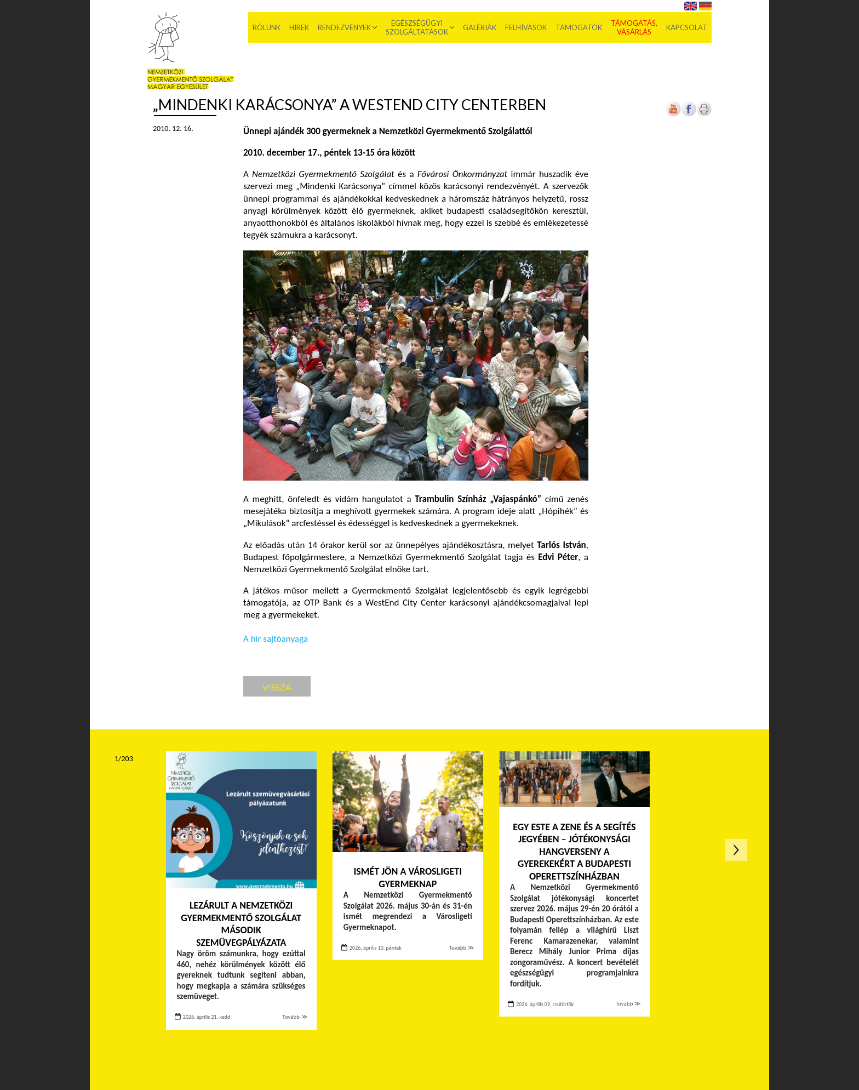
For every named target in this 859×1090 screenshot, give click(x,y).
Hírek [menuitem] (299, 27)
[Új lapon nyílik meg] (688, 114)
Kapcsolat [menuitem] (686, 27)
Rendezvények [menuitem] (344, 27)
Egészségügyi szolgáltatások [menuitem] (417, 27)
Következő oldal (736, 850)
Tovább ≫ (294, 1016)
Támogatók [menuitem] (579, 27)
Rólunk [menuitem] (266, 27)
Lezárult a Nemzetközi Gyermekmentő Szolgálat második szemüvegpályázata (241, 924)
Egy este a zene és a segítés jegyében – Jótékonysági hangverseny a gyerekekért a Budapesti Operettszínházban (574, 851)
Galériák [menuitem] (479, 27)
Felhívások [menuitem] (526, 27)
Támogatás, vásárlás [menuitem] (634, 27)
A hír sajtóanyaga (275, 638)
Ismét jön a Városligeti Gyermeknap (408, 877)
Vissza (276, 687)
